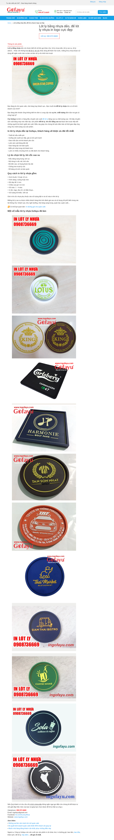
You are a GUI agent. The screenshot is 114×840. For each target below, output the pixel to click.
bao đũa (77, 832)
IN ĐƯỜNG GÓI (22, 18)
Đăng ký (92, 1)
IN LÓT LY (59, 18)
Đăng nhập (102, 1)
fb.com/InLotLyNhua (22, 815)
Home (9, 23)
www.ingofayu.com (21, 817)
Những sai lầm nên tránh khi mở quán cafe (24, 823)
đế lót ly (45, 119)
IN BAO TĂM (33, 18)
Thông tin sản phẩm (15, 44)
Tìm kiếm (102, 12)
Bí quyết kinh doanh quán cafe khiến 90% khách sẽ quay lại (30, 826)
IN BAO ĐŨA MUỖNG (47, 18)
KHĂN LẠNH (82, 18)
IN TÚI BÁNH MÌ (70, 18)
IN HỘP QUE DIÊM (95, 18)
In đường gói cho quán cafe (35, 207)
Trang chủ (10, 18)
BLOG (105, 18)
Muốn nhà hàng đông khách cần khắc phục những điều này (30, 829)
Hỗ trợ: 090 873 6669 (49, 36)
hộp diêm (25, 835)
